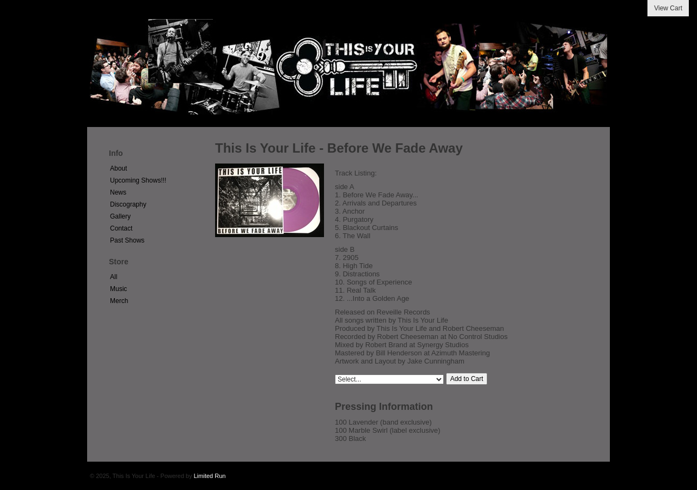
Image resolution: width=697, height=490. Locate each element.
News (118, 192)
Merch (119, 301)
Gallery (120, 216)
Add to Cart (467, 379)
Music (118, 289)
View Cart (668, 8)
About (118, 168)
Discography (128, 204)
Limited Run (210, 476)
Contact (121, 228)
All (113, 277)
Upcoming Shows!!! (138, 180)
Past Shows (127, 240)
